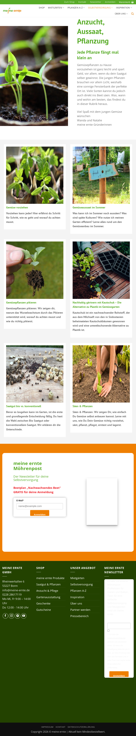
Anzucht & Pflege (47, 590)
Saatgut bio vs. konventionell (23, 406)
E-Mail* (20, 500)
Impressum (47, 727)
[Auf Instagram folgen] (11, 616)
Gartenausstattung (48, 597)
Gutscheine (43, 610)
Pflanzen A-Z (76, 7)
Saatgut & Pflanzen (48, 584)
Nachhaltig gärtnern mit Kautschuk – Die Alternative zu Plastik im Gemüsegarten (97, 305)
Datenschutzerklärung (81, 727)
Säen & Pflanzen (83, 406)
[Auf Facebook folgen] (5, 616)
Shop (42, 7)
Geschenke (43, 603)
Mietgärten (56, 7)
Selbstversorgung (100, 7)
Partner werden (80, 610)
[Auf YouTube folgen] (23, 616)
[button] (132, 14)
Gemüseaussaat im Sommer (89, 207)
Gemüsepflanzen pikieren (21, 302)
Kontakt (82, 1)
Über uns (121, 13)
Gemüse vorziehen (17, 207)
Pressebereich (79, 616)
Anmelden (40, 514)
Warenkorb (126, 2)
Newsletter (95, 1)
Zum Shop (69, 1)
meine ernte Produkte (50, 578)
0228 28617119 (12, 594)
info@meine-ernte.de (16, 590)
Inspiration (124, 7)
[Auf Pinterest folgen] (17, 616)
